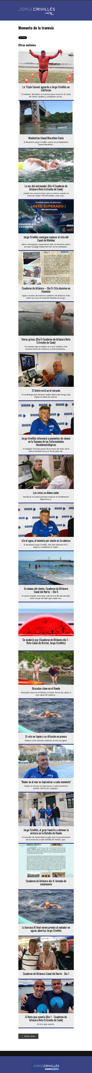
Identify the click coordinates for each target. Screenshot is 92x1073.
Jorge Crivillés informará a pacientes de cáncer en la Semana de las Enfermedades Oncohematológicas (46, 441)
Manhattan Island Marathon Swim (46, 138)
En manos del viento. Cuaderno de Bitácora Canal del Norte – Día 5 (46, 590)
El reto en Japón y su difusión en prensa (46, 736)
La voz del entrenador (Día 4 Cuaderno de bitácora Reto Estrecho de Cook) (46, 187)
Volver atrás (28, 1036)
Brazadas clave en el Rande (46, 688)
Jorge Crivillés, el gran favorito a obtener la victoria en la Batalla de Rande (46, 831)
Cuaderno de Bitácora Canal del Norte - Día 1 (46, 973)
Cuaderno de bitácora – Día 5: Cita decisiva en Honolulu (46, 289)
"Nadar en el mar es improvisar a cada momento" (46, 782)
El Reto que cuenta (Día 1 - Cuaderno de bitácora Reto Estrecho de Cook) (46, 1018)
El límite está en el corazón (46, 390)
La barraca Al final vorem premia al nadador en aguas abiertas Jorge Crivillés (46, 929)
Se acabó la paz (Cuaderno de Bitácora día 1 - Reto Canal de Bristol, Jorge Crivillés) (46, 641)
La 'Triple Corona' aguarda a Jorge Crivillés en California (46, 88)
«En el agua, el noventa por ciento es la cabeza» (46, 540)
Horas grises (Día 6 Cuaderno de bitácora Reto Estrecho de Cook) (46, 340)
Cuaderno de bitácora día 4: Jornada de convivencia (46, 882)
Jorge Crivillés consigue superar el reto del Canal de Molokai (46, 238)
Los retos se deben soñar (46, 492)
